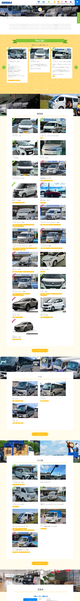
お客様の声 (64, 2)
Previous (4, 69)
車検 (41, 582)
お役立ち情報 (70, 2)
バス (48, 25)
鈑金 (41, 585)
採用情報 (59, 589)
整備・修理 (42, 584)
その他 (64, 25)
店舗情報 (54, 2)
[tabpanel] (17, 65)
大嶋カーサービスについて (12, 580)
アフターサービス (43, 2)
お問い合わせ (77, 2)
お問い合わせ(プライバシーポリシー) (64, 594)
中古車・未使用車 (27, 584)
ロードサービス (43, 587)
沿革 (58, 584)
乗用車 (31, 25)
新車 (24, 582)
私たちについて (30, 2)
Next (76, 69)
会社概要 (59, 583)
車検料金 (42, 589)
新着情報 (8, 584)
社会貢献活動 (60, 586)
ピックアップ (15, 25)
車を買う (36, 2)
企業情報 (59, 2)
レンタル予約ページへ (40, 266)
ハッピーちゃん (10, 582)
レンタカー (49, 2)
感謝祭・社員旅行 (60, 588)
